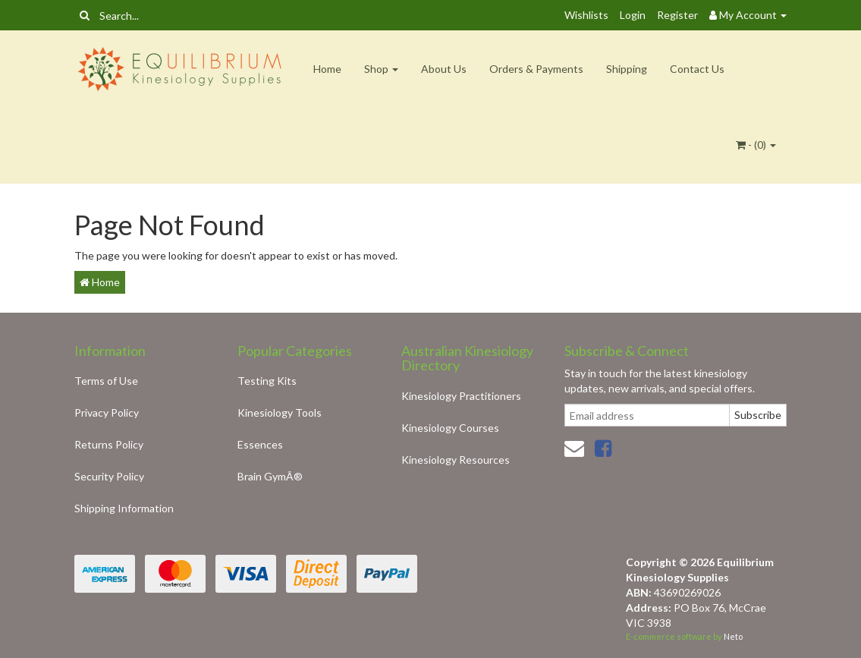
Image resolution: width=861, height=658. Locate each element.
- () (756, 144)
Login (633, 14)
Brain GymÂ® (270, 476)
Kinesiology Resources (455, 459)
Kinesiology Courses (450, 427)
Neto (733, 636)
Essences (260, 444)
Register (677, 14)
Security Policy (109, 476)
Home (327, 68)
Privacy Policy (106, 412)
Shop (381, 68)
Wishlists (586, 14)
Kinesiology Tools (279, 412)
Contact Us (697, 68)
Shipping (626, 68)
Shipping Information (124, 508)
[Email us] (574, 448)
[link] (603, 448)
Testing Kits (267, 380)
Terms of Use (106, 380)
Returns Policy (108, 444)
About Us (444, 68)
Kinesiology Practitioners (461, 395)
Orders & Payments (536, 68)
